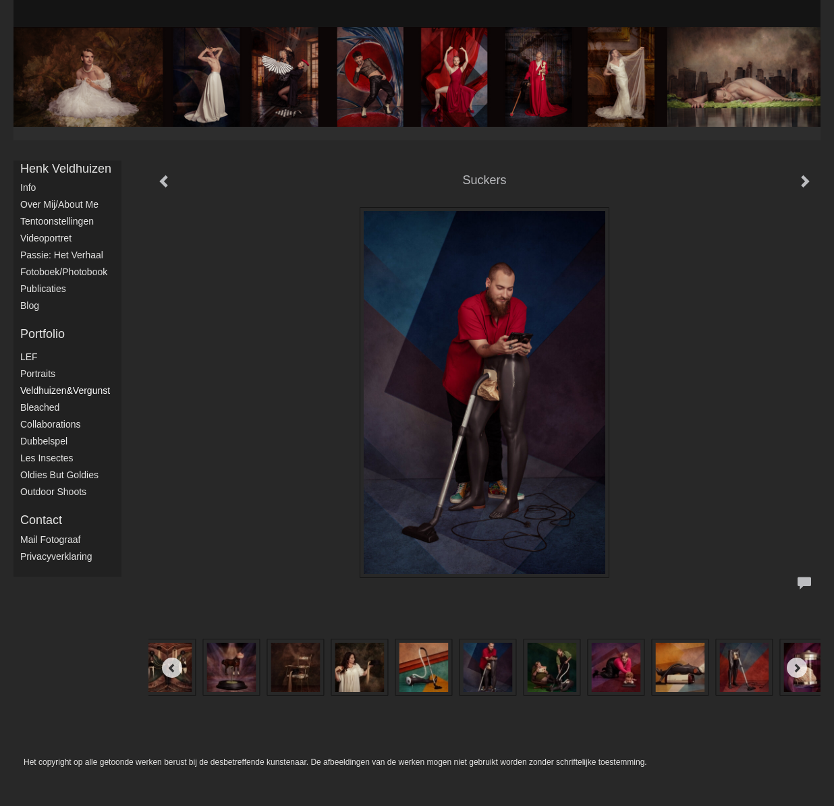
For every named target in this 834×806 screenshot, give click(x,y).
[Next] (797, 668)
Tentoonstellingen (57, 221)
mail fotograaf (50, 539)
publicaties (43, 288)
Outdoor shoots (53, 491)
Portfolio (42, 334)
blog (29, 305)
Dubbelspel (43, 441)
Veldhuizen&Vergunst (65, 390)
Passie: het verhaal (61, 255)
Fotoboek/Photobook (63, 271)
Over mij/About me (59, 204)
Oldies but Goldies (59, 474)
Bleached (39, 407)
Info (28, 187)
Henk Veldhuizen (65, 168)
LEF (29, 356)
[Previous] (172, 668)
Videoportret (46, 238)
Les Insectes (47, 458)
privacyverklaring (56, 556)
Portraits (37, 373)
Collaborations (50, 424)
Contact (41, 520)
